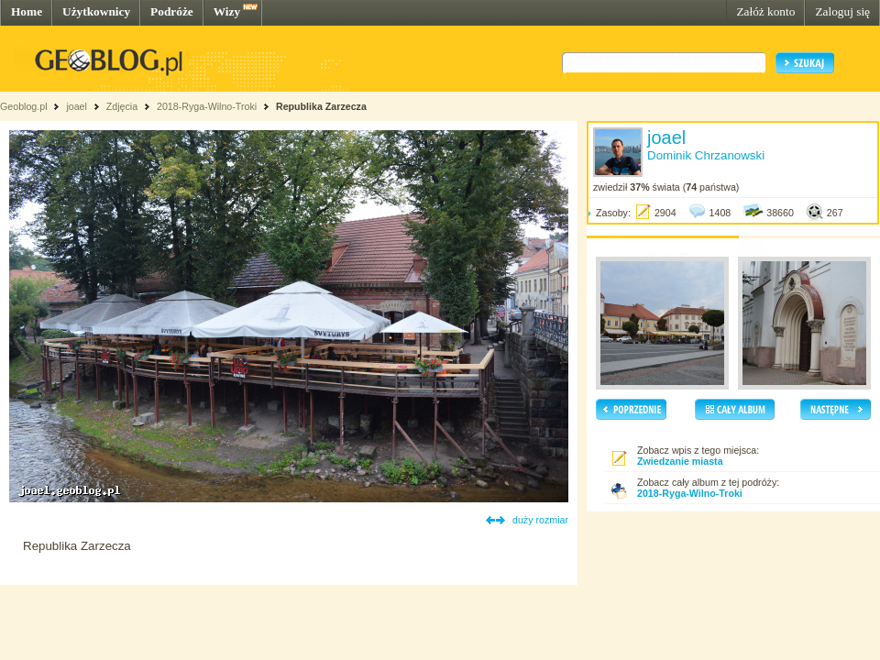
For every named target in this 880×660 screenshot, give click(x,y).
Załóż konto (765, 11)
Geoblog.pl (24, 106)
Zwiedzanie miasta (680, 461)
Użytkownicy (96, 11)
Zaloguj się (842, 11)
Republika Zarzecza (321, 106)
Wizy (227, 11)
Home (26, 11)
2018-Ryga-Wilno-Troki (207, 106)
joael (76, 106)
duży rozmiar (540, 519)
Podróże (171, 11)
